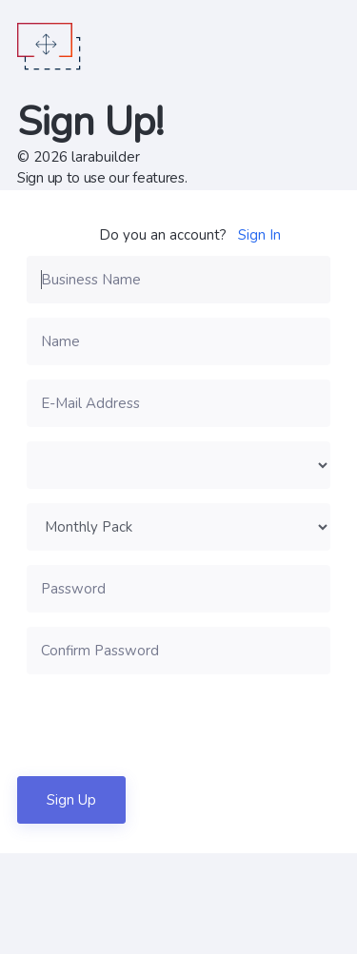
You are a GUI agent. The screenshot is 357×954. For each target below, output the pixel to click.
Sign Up (71, 799)
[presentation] (171, 725)
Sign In (259, 234)
